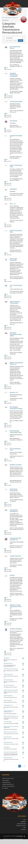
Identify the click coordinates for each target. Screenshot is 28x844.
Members (23, 821)
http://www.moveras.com (5, 401)
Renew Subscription (7, 784)
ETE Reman (13, 121)
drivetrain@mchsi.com (23, 707)
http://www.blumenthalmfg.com (23, 686)
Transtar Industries (15, 556)
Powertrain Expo (21, 825)
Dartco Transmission (8, 700)
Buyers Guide (4, 17)
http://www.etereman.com (5, 128)
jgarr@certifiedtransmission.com (23, 698)
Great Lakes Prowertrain (13, 259)
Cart (24, 827)
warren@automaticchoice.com (23, 665)
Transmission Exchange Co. (14, 510)
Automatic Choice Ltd (8, 663)
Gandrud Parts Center (8, 742)
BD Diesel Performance (8, 679)
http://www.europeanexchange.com (5, 160)
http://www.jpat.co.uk (23, 752)
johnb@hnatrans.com (7, 197)
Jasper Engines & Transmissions (15, 302)
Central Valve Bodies (16, 101)
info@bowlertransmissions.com (23, 692)
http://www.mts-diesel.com (5, 424)
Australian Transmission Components (14, 75)
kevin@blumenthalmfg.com (23, 687)
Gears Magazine (21, 823)
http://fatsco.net (5, 182)
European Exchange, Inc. (16, 136)
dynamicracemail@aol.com (23, 718)
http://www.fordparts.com (23, 737)
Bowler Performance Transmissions (11, 690)
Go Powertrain (6, 747)
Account (23, 829)
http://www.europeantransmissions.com (23, 727)
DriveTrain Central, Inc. (8, 705)
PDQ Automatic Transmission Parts (15, 431)
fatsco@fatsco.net (7, 182)
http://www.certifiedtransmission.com (23, 696)
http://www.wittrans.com (5, 622)
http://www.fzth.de (23, 722)
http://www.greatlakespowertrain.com (5, 280)
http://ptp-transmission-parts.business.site (5, 459)
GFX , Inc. (13, 204)
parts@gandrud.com (23, 744)
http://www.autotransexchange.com (23, 669)
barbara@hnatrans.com (7, 294)
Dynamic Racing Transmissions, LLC (11, 716)
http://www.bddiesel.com (23, 680)
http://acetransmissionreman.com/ (5, 68)
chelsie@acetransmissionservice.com (7, 68)
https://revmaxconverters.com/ (5, 483)
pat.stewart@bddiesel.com (23, 682)
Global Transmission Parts (16, 231)
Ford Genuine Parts (8, 736)
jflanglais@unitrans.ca (7, 598)
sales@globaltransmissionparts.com (7, 253)
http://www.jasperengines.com (5, 326)
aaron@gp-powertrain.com (23, 749)
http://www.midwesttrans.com (5, 385)
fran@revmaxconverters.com (7, 483)
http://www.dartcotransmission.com (23, 701)
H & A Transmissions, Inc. (16, 286)
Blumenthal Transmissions (9, 685)
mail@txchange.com (7, 531)
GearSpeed (13, 189)
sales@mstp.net (7, 355)
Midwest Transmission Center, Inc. (16, 363)
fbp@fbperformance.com (23, 734)
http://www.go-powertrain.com (23, 747)
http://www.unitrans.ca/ (5, 598)
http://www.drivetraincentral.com (23, 706)
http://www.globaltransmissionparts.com (5, 253)
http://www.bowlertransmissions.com (23, 690)
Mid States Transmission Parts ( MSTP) (16, 334)
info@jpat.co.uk (23, 754)
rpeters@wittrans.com (7, 622)
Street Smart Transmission (14, 489)
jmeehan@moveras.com (7, 401)
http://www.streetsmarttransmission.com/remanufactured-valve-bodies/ (5, 503)
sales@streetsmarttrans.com (7, 503)
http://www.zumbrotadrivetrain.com (5, 651)
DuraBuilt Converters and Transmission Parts (9, 711)
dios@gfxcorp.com (5, 223)
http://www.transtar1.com (5, 568)
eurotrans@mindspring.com (23, 728)
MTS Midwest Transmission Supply (16, 407)
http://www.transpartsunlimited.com (5, 549)
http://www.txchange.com (5, 531)
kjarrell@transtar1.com (7, 568)
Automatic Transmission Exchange (10, 668)
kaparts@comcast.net (23, 758)
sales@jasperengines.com (7, 326)
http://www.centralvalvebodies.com (5, 114)
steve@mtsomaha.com (7, 424)
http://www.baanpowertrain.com (23, 675)
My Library (5, 788)
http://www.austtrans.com (5, 94)
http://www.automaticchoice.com (23, 664)
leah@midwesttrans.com (7, 385)
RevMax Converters (16, 464)
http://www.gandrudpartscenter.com (23, 743)
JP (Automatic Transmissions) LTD (10, 752)
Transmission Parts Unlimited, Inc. (15, 538)
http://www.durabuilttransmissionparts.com (23, 711)
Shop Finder (5, 780)
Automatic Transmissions (12, 17)
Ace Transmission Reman (15, 47)
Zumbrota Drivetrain (16, 629)
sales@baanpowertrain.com (23, 676)
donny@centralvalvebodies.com (7, 114)
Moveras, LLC (14, 392)
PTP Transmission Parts (15, 449)
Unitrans (12, 575)
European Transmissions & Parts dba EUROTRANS (11, 727)
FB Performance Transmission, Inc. (11, 732)
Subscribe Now (6, 782)
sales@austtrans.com (7, 94)
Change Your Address (8, 786)
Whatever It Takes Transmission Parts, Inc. (16, 606)
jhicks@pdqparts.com (7, 441)
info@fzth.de (23, 724)
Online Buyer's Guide (8, 778)
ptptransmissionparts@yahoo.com (7, 459)
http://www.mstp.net (5, 355)
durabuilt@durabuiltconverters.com (23, 713)
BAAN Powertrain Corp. (8, 674)
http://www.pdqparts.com (5, 441)
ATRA (24, 819)
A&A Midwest (6, 658)
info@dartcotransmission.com (23, 702)
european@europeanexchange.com (7, 160)
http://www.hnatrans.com (5, 294)
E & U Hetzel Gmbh (8, 721)
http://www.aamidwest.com (23, 658)
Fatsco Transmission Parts (16, 165)
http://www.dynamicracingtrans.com (23, 717)
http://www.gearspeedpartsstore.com (5, 197)
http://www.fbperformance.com (23, 732)
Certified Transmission (8, 695)
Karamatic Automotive (8, 757)
